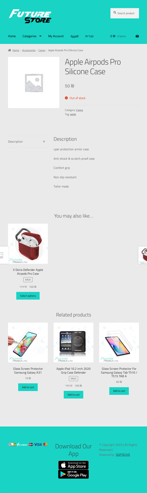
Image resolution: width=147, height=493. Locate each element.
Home (12, 36)
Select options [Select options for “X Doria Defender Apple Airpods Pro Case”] (28, 295)
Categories (29, 36)
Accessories (29, 50)
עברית (89, 36)
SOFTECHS (123, 455)
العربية (74, 36)
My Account (56, 36)
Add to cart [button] (28, 387)
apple (73, 114)
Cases (41, 50)
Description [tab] (15, 141)
